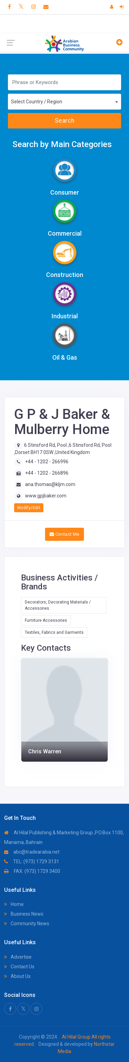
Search (64, 120)
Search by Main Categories (62, 144)
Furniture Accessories (46, 620)
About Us (17, 976)
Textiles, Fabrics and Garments (54, 632)
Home (14, 904)
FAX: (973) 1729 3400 (32, 871)
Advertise (18, 957)
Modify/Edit (28, 507)
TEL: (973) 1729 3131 (31, 861)
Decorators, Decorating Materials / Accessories (58, 605)
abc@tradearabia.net (32, 852)
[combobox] (64, 102)
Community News (26, 923)
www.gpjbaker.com (45, 495)
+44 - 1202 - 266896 (46, 473)
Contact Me (64, 534)
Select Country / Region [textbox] (36, 101)
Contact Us (19, 966)
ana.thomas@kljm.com (50, 484)
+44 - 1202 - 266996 (46, 461)
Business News (23, 914)
